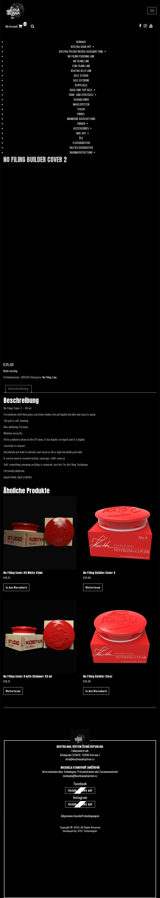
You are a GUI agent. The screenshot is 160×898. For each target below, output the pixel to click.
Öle (81, 138)
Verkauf (81, 42)
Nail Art (81, 133)
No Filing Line (81, 61)
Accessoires (81, 128)
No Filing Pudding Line (81, 56)
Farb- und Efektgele (81, 95)
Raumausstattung (81, 152)
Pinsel (81, 114)
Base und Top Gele (81, 90)
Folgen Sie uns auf (80, 790)
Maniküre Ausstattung (81, 119)
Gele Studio (81, 75)
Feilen (81, 109)
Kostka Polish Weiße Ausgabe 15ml (81, 51)
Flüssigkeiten (81, 143)
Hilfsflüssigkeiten (81, 147)
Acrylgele (81, 85)
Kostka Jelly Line (81, 71)
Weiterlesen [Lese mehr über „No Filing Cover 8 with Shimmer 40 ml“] (13, 691)
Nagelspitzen (81, 104)
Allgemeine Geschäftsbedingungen (80, 816)
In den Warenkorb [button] (16, 587)
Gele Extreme (81, 80)
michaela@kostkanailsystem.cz (80, 775)
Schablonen (81, 99)
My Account (11, 26)
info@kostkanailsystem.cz (80, 759)
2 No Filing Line (81, 66)
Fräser (81, 123)
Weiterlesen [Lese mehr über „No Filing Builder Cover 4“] (92, 587)
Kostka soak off (81, 47)
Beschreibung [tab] (18, 389)
